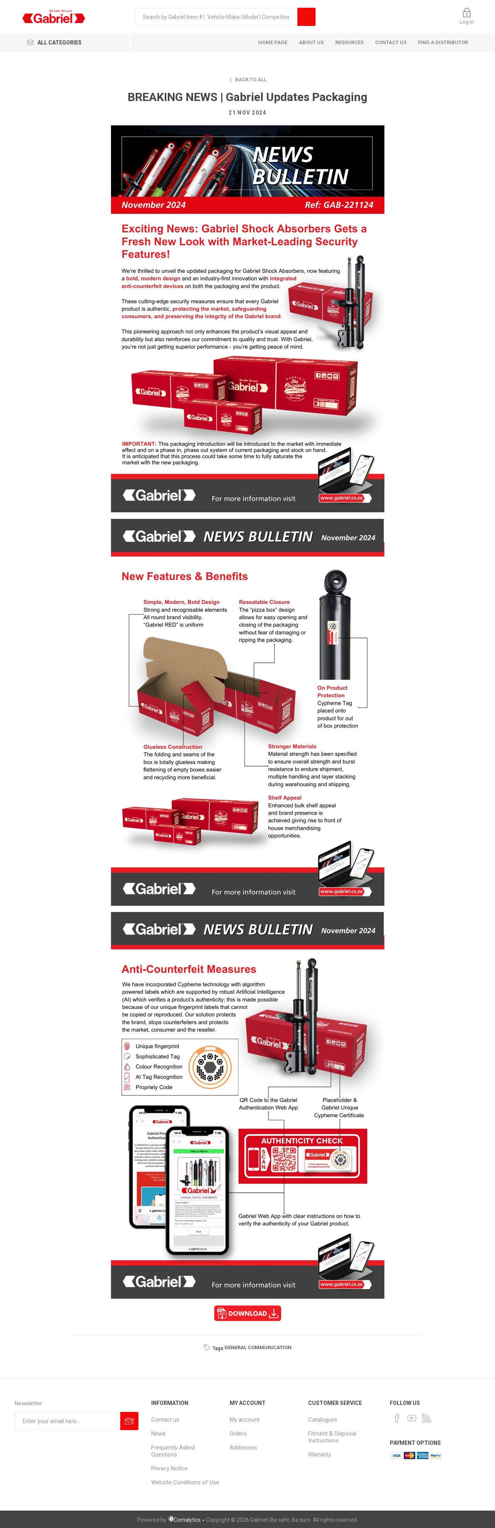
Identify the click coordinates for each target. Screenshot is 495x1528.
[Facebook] (397, 1418)
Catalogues (322, 1419)
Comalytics (184, 1520)
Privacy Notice (169, 1468)
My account (244, 1419)
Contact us (165, 1419)
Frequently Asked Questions (173, 1451)
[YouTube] (412, 1418)
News (158, 1433)
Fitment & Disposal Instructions (332, 1437)
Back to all (250, 79)
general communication (258, 1347)
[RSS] (426, 1418)
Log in (467, 22)
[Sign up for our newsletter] (67, 1421)
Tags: (218, 1348)
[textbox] (216, 17)
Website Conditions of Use (185, 1482)
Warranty (319, 1454)
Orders (238, 1433)
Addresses (243, 1447)
